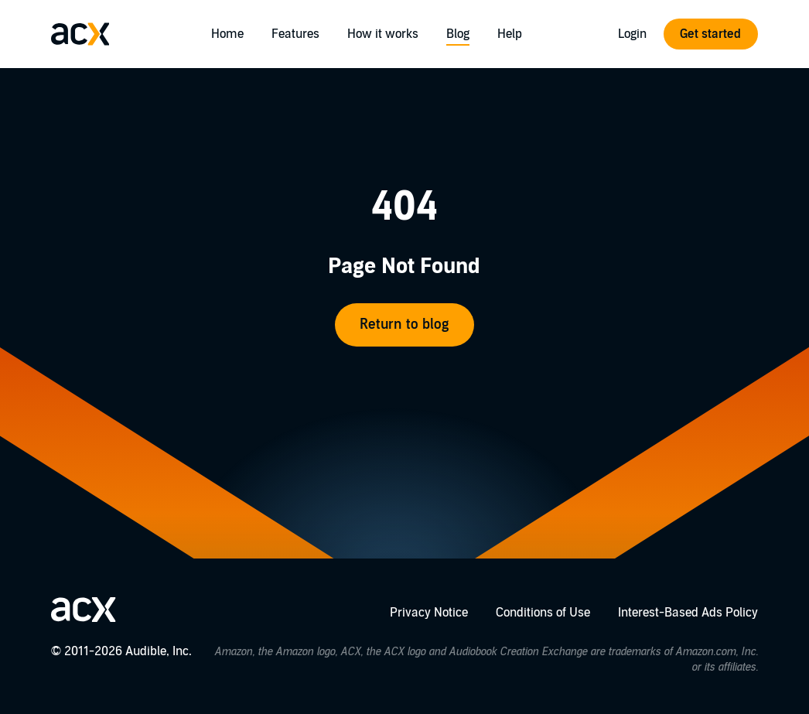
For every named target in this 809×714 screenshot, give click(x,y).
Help (509, 34)
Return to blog (404, 324)
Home (227, 34)
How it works (382, 34)
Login (632, 34)
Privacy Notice (429, 612)
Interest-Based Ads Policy (688, 612)
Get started (710, 34)
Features (295, 34)
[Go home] (80, 34)
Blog (457, 34)
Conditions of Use (543, 612)
